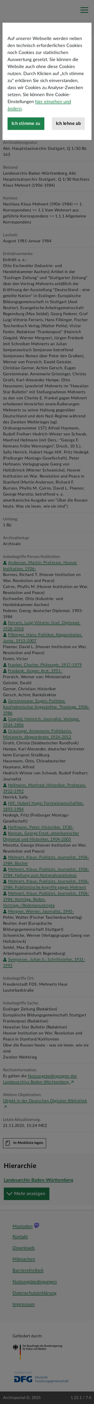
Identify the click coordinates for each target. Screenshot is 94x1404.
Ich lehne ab (68, 141)
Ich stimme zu (26, 141)
